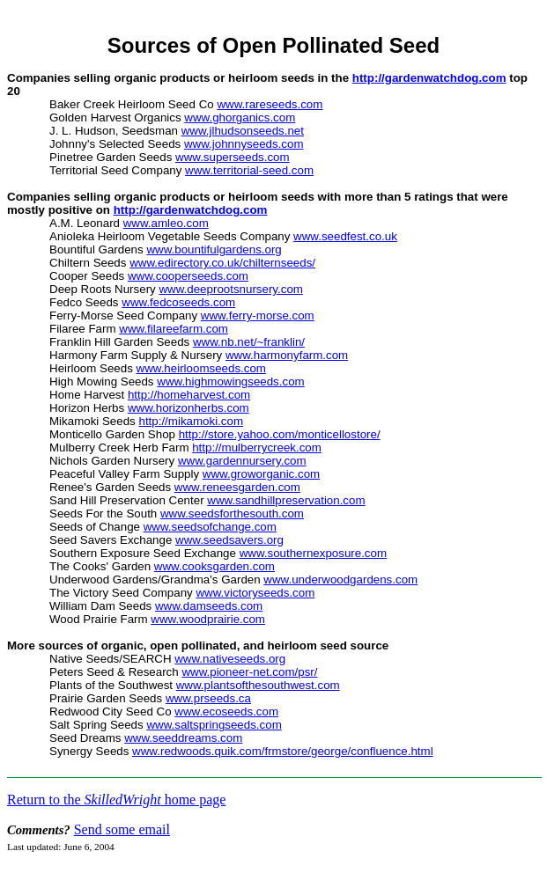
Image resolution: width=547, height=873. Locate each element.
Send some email (122, 829)
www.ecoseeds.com (226, 711)
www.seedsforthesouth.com (232, 513)
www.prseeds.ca (208, 698)
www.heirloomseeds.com (201, 368)
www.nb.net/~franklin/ (249, 341)
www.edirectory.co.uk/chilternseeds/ (222, 262)
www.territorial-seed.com (249, 170)
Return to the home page (116, 799)
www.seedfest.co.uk (345, 236)
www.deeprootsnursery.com (230, 289)
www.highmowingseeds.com (230, 381)
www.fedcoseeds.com (178, 302)
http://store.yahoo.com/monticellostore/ (280, 434)
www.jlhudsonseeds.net (242, 130)
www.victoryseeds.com (255, 592)
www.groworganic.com (261, 474)
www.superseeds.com (232, 157)
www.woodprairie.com (208, 619)
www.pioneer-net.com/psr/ (249, 672)
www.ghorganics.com (239, 117)
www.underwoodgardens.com (340, 579)
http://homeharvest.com (189, 394)
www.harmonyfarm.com (286, 355)
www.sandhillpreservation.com (286, 500)
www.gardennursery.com (242, 460)
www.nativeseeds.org (229, 658)
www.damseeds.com (208, 606)
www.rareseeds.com (269, 104)
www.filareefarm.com (173, 328)
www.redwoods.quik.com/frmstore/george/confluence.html (282, 751)
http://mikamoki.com (190, 421)
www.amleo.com (166, 223)
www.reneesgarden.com (237, 487)
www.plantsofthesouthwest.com (258, 685)
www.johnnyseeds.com (244, 143)
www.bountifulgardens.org (213, 249)
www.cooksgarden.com (214, 566)
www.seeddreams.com (183, 738)
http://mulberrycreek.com (257, 447)
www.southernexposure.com (313, 553)
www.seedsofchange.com (210, 526)
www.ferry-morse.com (257, 315)
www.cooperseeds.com (188, 275)
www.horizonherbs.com (188, 407)
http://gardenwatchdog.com (429, 77)
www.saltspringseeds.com (213, 724)
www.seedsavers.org (229, 540)
